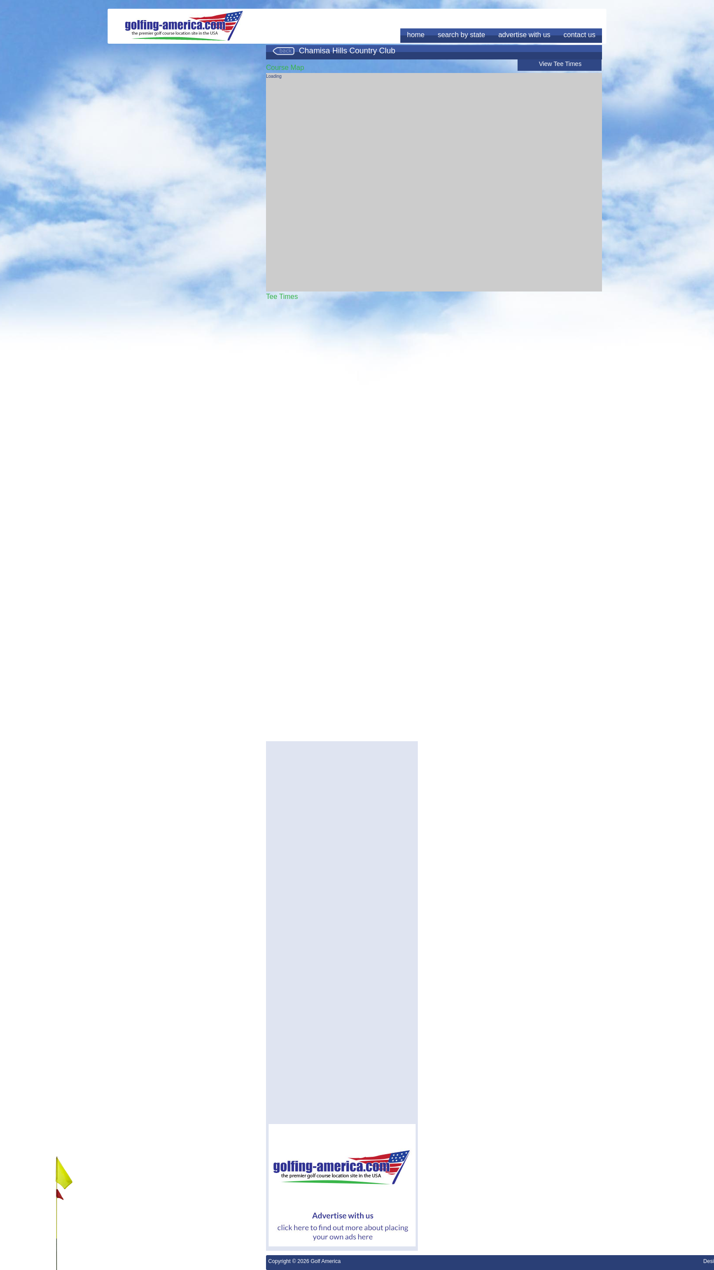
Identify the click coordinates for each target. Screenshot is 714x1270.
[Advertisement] (342, 805)
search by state (461, 34)
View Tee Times (560, 63)
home (415, 34)
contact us (579, 34)
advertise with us (524, 34)
